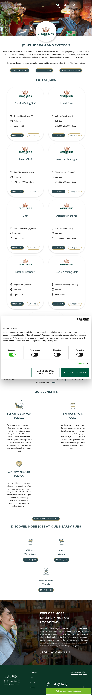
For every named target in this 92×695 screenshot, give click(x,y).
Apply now (17, 135)
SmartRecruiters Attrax (79, 674)
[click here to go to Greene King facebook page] (55, 684)
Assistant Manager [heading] (66, 159)
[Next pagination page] (86, 379)
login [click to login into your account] (65, 7)
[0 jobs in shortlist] (58, 6)
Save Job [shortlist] (32, 135)
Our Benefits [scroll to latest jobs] (18, 70)
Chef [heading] (25, 215)
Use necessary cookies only (45, 372)
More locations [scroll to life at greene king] (69, 70)
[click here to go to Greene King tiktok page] (66, 684)
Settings (81, 363)
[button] (74, 6)
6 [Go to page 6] (82, 379)
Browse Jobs (30, 560)
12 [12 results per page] (51, 382)
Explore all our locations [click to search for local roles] (55, 652)
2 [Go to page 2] (68, 379)
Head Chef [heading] (66, 103)
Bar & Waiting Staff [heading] (25, 103)
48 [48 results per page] (55, 382)
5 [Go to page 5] (79, 379)
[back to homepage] (19, 6)
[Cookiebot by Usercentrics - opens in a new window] (78, 319)
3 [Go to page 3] (72, 379)
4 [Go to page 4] (75, 379)
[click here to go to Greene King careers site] (11, 680)
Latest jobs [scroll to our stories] (43, 70)
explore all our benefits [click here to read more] (46, 518)
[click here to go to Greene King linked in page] (62, 684)
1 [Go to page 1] (65, 379)
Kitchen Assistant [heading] (25, 272)
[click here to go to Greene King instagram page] (59, 684)
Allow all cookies (75, 372)
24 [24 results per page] (53, 382)
